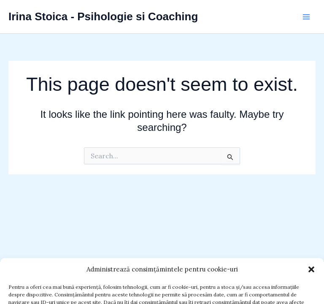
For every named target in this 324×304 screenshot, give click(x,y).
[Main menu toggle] (306, 17)
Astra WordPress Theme (272, 281)
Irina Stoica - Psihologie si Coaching (103, 16)
